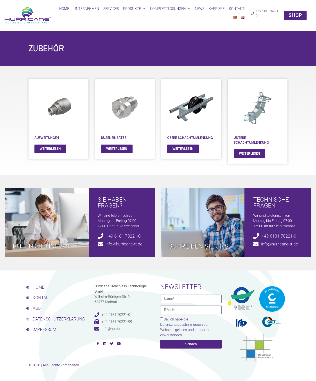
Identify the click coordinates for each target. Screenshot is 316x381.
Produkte (134, 8)
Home (64, 9)
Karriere (216, 9)
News (199, 9)
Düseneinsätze (113, 138)
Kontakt (236, 9)
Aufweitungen (46, 138)
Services (111, 9)
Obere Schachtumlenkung (190, 138)
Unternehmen (86, 9)
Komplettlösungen (170, 8)
